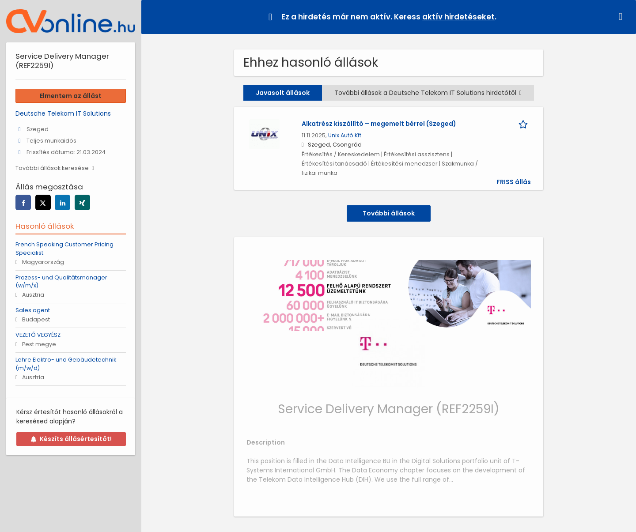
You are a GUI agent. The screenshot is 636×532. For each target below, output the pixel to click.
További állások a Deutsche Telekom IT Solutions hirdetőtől (428, 92)
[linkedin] (62, 202)
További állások (389, 213)
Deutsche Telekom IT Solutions (63, 113)
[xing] (82, 202)
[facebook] (23, 202)
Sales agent (32, 310)
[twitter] (43, 202)
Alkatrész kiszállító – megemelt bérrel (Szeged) (379, 123)
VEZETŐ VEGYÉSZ (38, 335)
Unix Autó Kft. (345, 135)
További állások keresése (52, 168)
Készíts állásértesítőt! (71, 438)
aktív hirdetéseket (458, 16)
